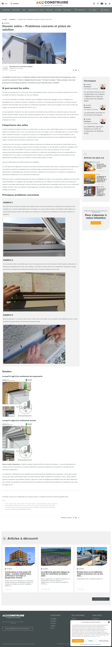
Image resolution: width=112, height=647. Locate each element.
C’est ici (95, 223)
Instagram (53, 619)
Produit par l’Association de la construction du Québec (13, 622)
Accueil (74, 619)
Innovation (16, 13)
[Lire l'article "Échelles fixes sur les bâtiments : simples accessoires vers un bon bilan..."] (92, 568)
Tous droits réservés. (17, 644)
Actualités (6, 13)
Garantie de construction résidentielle (18, 509)
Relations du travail (36, 13)
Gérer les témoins (103, 640)
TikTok (52, 628)
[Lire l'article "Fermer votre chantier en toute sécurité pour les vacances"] (96, 166)
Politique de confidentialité (95, 644)
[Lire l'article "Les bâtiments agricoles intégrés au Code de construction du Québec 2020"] (95, 127)
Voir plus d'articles (99, 599)
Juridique (58, 13)
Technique (49, 13)
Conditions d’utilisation (63, 643)
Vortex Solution (31, 644)
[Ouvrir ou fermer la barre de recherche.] (11, 5)
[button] (109, 622)
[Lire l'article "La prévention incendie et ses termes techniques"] (95, 110)
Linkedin (53, 626)
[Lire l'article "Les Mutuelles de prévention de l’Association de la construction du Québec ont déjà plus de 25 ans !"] (96, 179)
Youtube (53, 623)
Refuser (91, 640)
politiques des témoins (95, 636)
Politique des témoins (84, 644)
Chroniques (67, 13)
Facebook (53, 621)
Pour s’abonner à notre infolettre (18, 629)
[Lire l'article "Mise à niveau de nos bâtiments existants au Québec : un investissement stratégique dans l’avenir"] (96, 191)
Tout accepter (77, 640)
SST (24, 13)
